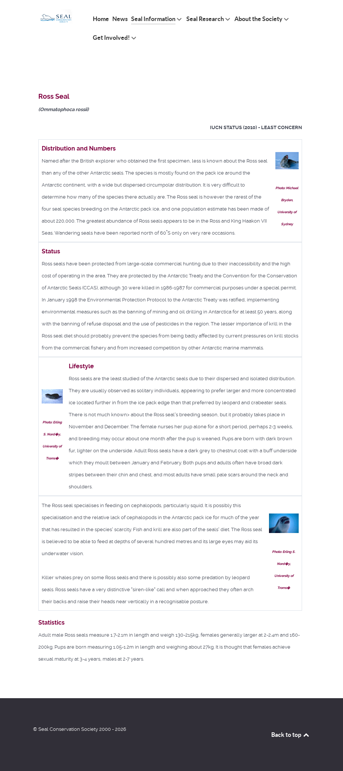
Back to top (290, 734)
